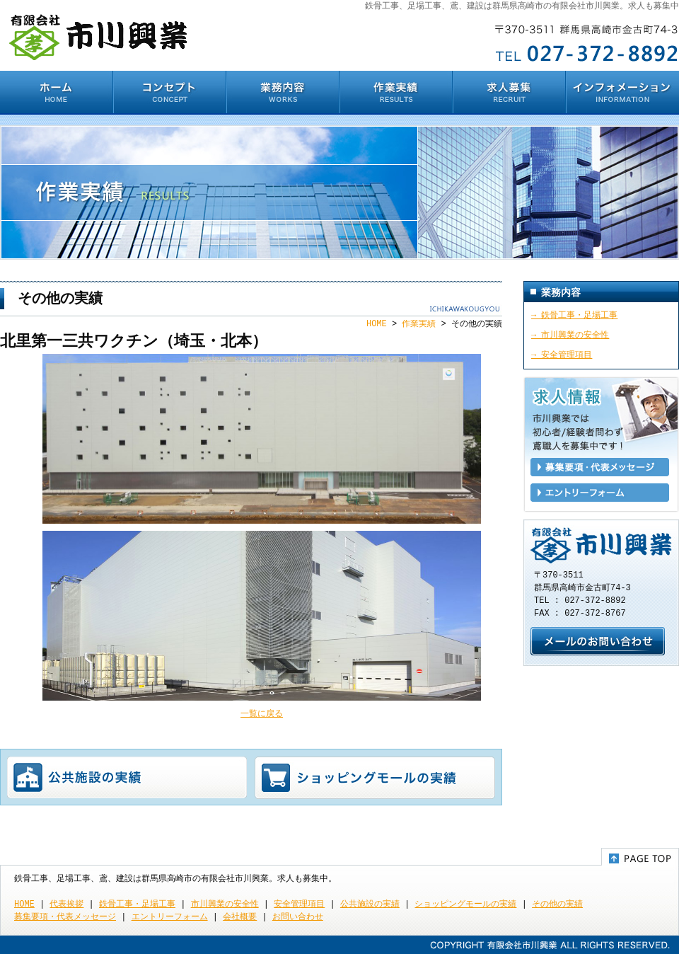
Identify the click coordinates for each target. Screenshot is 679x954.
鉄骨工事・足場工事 (137, 904)
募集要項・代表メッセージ (599, 467)
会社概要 (240, 917)
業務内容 (283, 93)
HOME (56, 93)
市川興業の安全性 (225, 904)
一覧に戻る (261, 714)
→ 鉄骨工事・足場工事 (574, 315)
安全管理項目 (299, 904)
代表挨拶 (66, 904)
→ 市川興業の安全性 (570, 335)
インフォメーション (622, 93)
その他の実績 (557, 904)
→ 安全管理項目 (561, 355)
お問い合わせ (597, 641)
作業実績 (396, 93)
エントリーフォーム (599, 492)
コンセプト (169, 93)
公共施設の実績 (127, 778)
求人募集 (509, 93)
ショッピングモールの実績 (375, 778)
